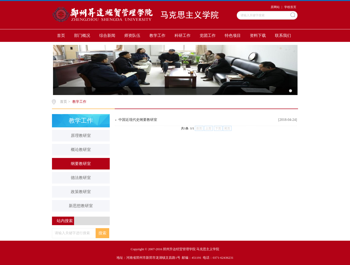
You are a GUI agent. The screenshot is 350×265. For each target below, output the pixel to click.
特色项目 (233, 35)
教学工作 (157, 35)
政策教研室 (81, 192)
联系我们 (283, 35)
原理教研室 (81, 135)
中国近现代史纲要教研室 (138, 120)
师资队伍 (132, 35)
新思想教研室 (81, 206)
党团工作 (208, 35)
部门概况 (82, 35)
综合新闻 (107, 35)
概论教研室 (81, 149)
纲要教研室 (81, 163)
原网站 (275, 7)
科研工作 (182, 35)
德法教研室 (81, 177)
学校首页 (290, 7)
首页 (61, 35)
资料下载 (258, 35)
